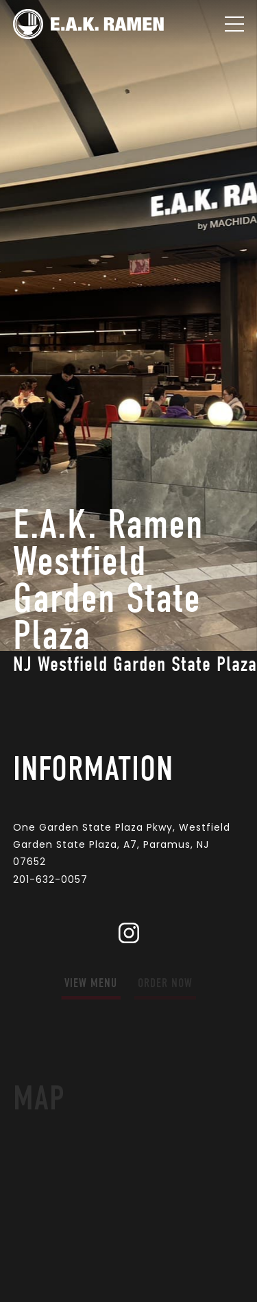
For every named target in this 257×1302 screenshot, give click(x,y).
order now (165, 984)
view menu (90, 984)
